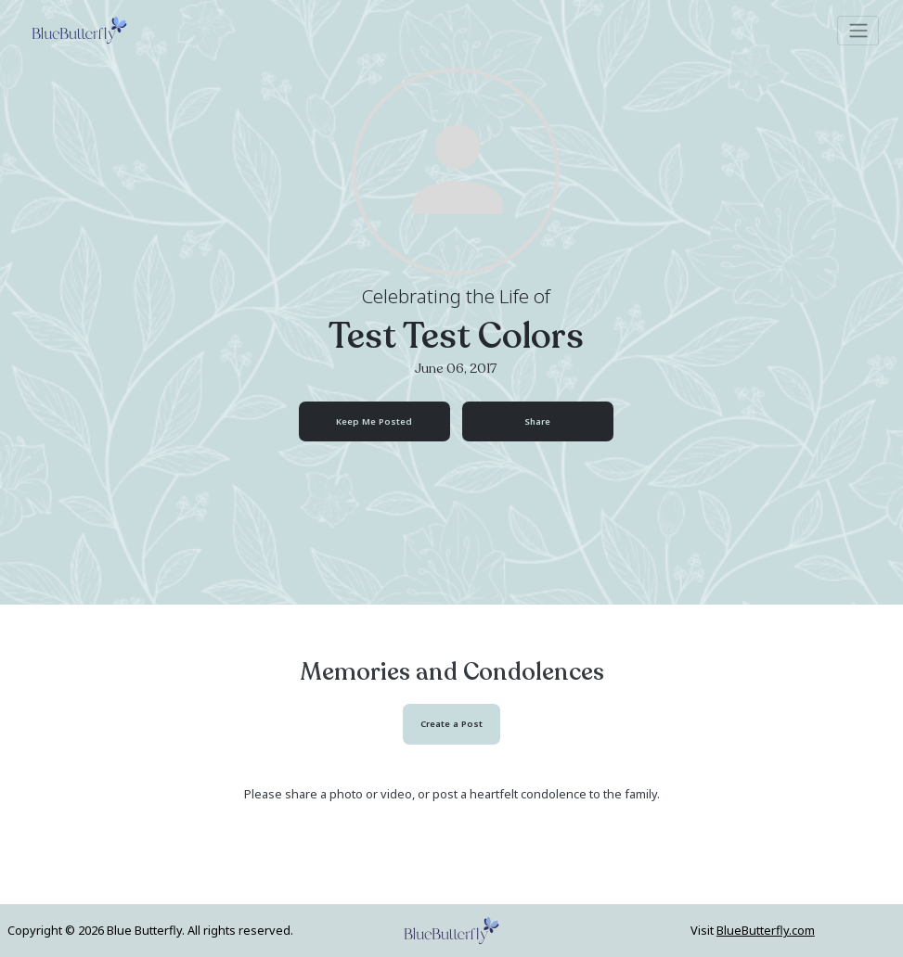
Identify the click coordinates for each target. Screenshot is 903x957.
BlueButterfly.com (765, 930)
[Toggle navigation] (858, 30)
